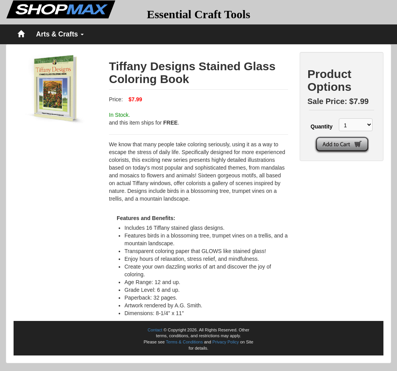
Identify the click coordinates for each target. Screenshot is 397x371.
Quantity (320, 126)
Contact (155, 330)
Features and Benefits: (146, 218)
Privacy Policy (225, 342)
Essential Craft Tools (198, 14)
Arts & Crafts (60, 34)
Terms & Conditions (184, 342)
